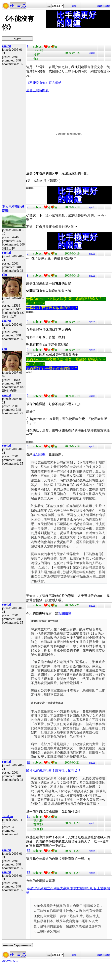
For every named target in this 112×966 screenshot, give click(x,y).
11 (28, 816)
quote (92, 52)
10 (28, 762)
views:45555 (10, 961)
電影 (21, 5)
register (106, 5)
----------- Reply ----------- (17, 38)
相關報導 (64, 613)
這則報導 (39, 454)
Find (74, 5)
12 (28, 850)
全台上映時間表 (37, 90)
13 (28, 872)
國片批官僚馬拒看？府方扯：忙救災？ (53, 770)
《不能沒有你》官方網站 (44, 83)
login (99, 5)
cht (13, 5)
